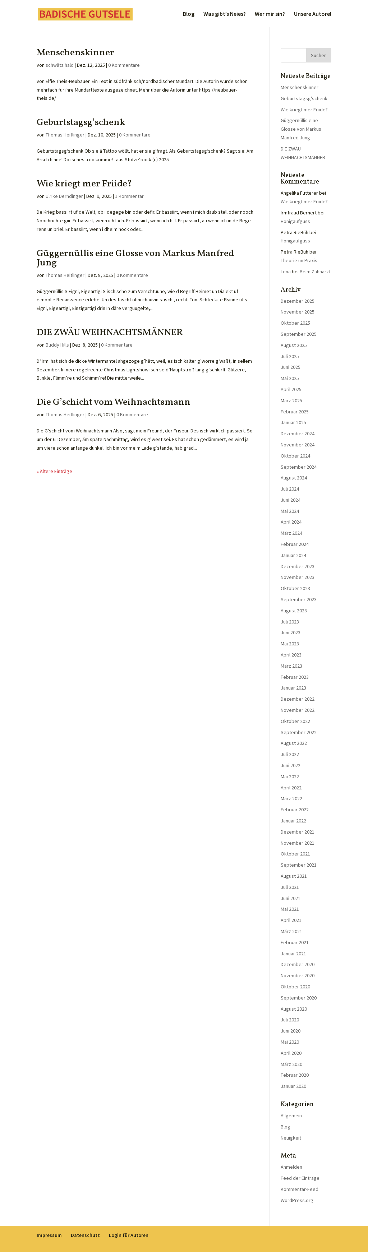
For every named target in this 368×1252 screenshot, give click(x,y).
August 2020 (294, 1009)
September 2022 (299, 732)
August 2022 (294, 743)
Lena (286, 271)
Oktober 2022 (295, 721)
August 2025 (294, 345)
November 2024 (297, 444)
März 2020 (291, 1064)
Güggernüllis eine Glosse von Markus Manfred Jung (135, 258)
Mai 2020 (290, 1042)
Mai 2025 (290, 378)
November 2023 (297, 577)
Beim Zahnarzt (315, 271)
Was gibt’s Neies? (224, 14)
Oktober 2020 (295, 986)
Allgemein (291, 1115)
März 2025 (291, 400)
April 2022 (291, 787)
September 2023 (299, 599)
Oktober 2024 (295, 456)
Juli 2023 (290, 621)
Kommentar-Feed (299, 1189)
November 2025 (297, 312)
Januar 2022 (293, 820)
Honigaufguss (295, 221)
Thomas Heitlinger (65, 134)
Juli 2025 (290, 356)
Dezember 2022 (297, 699)
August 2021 (294, 876)
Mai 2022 (290, 776)
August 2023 (294, 610)
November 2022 (297, 710)
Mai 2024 (290, 511)
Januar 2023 (293, 688)
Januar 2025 (293, 422)
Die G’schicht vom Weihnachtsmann (113, 402)
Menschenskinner (75, 52)
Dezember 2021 (297, 832)
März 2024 (291, 533)
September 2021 (299, 865)
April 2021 (291, 920)
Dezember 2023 (297, 566)
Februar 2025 (295, 411)
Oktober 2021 (295, 853)
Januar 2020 (293, 1086)
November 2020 (297, 975)
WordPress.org (297, 1200)
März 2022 (291, 798)
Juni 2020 (290, 1031)
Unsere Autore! (312, 14)
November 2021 (297, 843)
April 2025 (291, 389)
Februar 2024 (295, 544)
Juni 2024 (290, 500)
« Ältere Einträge (54, 471)
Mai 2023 (290, 643)
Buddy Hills (57, 345)
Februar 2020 (295, 1075)
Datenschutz (85, 1235)
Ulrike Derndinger (64, 196)
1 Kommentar (129, 196)
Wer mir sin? (270, 14)
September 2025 (299, 334)
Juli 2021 (290, 887)
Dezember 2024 (297, 433)
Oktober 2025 (295, 323)
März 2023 (291, 666)
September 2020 (299, 997)
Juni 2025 (290, 367)
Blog (188, 14)
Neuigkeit (291, 1138)
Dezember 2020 (297, 964)
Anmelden (291, 1167)
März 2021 (291, 931)
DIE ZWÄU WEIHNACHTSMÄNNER (110, 332)
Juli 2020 (290, 1019)
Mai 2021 (290, 909)
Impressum (49, 1235)
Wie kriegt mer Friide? (84, 183)
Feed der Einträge (300, 1178)
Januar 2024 (293, 555)
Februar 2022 (295, 809)
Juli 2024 (290, 489)
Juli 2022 (290, 754)
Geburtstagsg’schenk (81, 122)
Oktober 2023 (295, 588)
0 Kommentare (124, 65)
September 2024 (299, 467)
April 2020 (291, 1053)
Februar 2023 (295, 677)
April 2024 (291, 522)
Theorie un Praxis (299, 260)
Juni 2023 (290, 632)
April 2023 (291, 654)
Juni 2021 (290, 898)
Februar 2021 (295, 942)
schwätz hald (60, 65)
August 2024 (294, 477)
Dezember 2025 (297, 301)
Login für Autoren (128, 1235)
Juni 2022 (290, 765)
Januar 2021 (293, 953)
